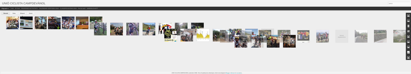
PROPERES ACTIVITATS (29, 8)
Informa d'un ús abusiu (236, 72)
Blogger (228, 72)
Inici (12, 8)
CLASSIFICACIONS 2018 (68, 8)
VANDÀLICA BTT (92, 8)
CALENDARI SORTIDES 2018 (49, 8)
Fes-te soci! (81, 8)
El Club (17, 8)
